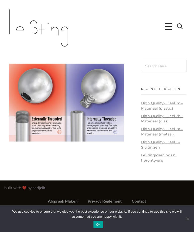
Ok (98, 224)
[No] (187, 218)
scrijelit (40, 187)
